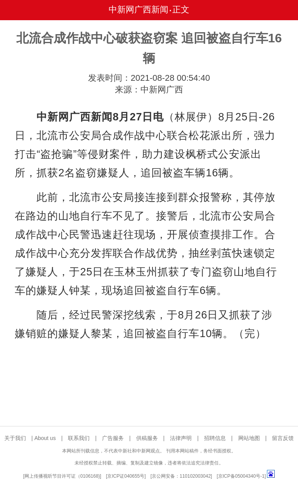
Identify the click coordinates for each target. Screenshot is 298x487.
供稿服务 (147, 438)
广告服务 (113, 438)
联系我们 (79, 438)
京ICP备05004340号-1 (241, 476)
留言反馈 (283, 438)
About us (44, 438)
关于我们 (15, 438)
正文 (180, 9)
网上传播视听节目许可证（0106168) (62, 476)
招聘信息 (215, 438)
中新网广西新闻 (138, 9)
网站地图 (249, 438)
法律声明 (181, 438)
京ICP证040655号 (125, 476)
